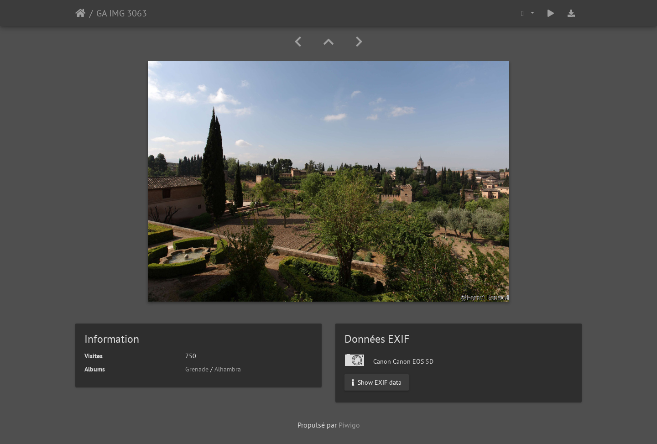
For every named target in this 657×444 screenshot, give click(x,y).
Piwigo (349, 424)
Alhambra (227, 369)
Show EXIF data (377, 382)
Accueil (80, 13)
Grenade (197, 369)
